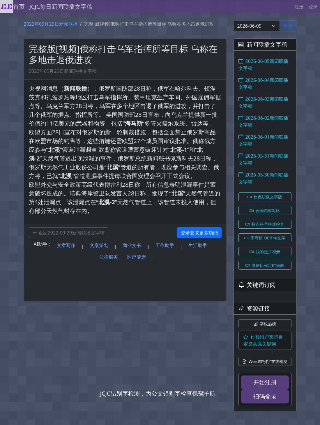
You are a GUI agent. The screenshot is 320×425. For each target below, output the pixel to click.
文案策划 (99, 245)
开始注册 (265, 382)
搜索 (288, 26)
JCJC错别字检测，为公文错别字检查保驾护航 (157, 393)
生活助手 (197, 245)
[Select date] (257, 25)
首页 (19, 6)
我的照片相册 (265, 251)
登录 (313, 6)
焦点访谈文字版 (264, 197)
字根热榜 (265, 324)
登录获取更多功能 (199, 233)
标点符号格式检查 (264, 224)
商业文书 (132, 245)
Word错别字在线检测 (264, 361)
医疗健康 (136, 257)
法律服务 (108, 257)
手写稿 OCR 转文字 (264, 238)
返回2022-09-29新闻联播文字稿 (69, 233)
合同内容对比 (265, 210)
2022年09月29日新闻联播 (51, 24)
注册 (299, 6)
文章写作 (66, 245)
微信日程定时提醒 (264, 265)
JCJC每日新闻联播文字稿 (60, 6)
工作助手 (164, 245)
